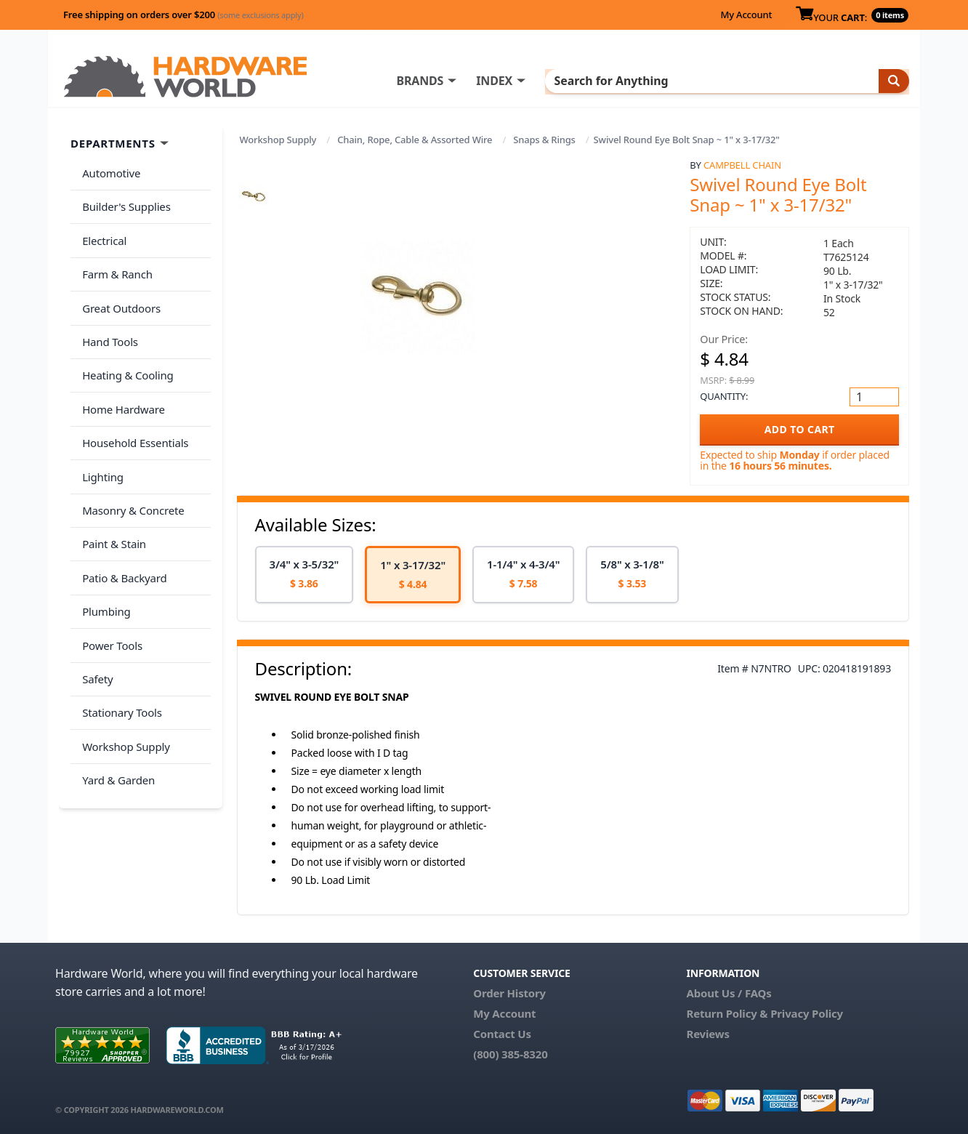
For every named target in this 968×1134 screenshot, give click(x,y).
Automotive (108, 171)
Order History (509, 993)
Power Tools (109, 573)
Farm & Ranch (114, 256)
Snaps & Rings (544, 139)
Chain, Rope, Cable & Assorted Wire (414, 139)
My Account (746, 14)
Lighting (100, 429)
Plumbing (103, 543)
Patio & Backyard (121, 515)
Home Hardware (120, 371)
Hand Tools (107, 314)
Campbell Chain (742, 165)
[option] (304, 574)
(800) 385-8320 (510, 1054)
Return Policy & (726, 1013)
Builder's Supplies (123, 199)
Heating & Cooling (125, 343)
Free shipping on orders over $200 (183, 14)
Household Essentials (132, 400)
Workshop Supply (278, 139)
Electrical (101, 228)
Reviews (707, 1033)
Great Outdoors (118, 285)
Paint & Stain (111, 486)
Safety (94, 601)
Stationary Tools (119, 630)
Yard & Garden (115, 687)
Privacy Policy (806, 1013)
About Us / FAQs (728, 993)
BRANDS (478, 81)
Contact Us (502, 1033)
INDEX (553, 81)
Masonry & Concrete (130, 458)
